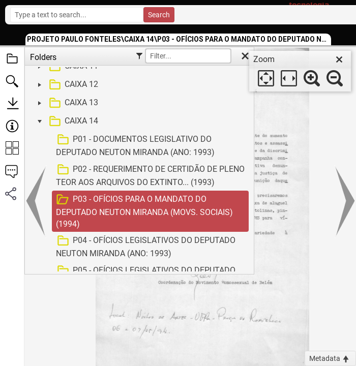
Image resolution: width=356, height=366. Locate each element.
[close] (339, 59)
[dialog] (300, 71)
